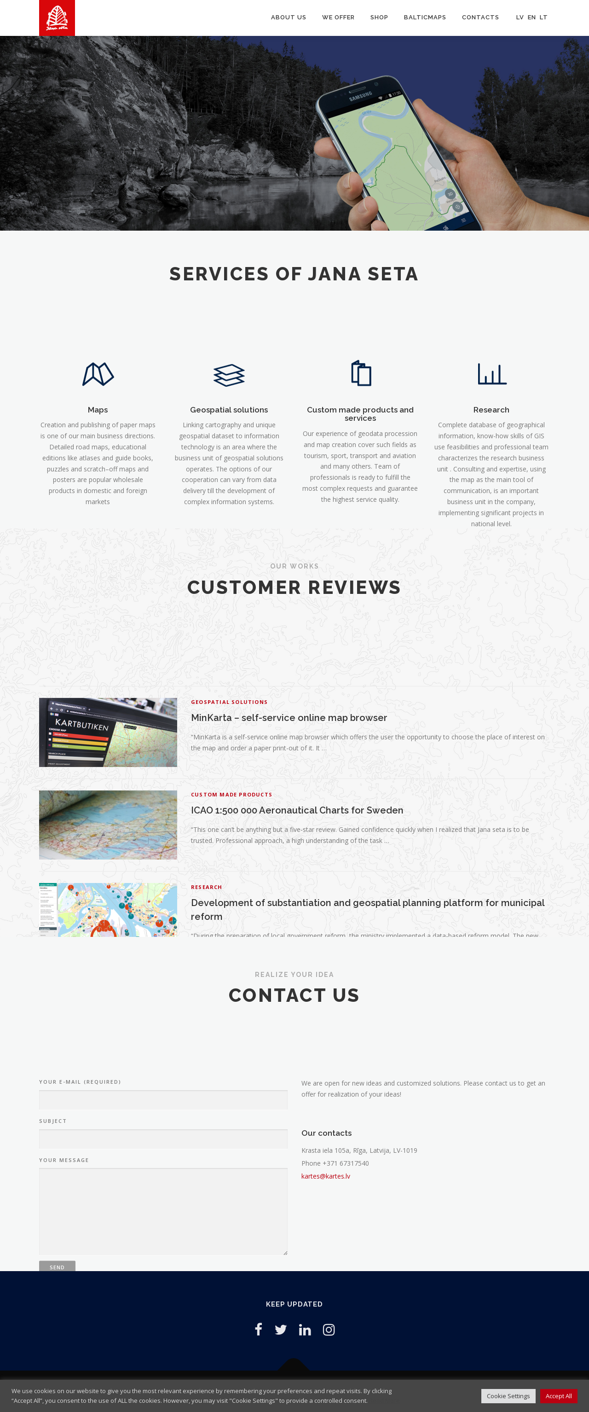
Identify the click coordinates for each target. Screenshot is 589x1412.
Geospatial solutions (229, 513)
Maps (98, 513)
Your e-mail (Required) (80, 1197)
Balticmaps (425, 17)
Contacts (480, 17)
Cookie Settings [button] (508, 1396)
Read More (384, 1400)
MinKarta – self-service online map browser (289, 875)
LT (544, 17)
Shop (379, 17)
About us (288, 17)
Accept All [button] (559, 1396)
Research (491, 513)
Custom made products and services (360, 518)
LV (520, 17)
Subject (53, 1236)
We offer (338, 17)
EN (532, 17)
